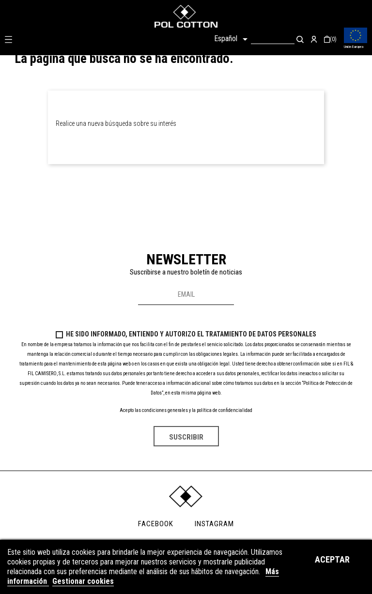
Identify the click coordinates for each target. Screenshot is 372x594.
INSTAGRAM (214, 523)
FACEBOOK (155, 523)
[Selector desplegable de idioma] (232, 39)
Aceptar (332, 559)
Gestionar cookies (83, 581)
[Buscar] (272, 39)
